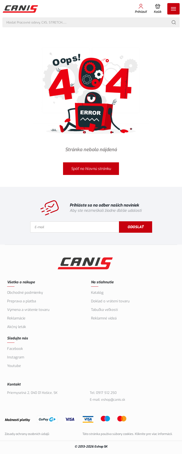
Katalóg (97, 292)
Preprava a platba (21, 301)
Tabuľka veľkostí (104, 309)
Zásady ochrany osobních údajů (27, 434)
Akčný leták (16, 326)
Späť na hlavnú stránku (91, 168)
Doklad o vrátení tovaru (110, 301)
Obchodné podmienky (25, 292)
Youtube (14, 365)
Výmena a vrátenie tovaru (28, 309)
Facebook (15, 348)
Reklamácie (16, 318)
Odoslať (135, 227)
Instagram (15, 357)
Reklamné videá (104, 318)
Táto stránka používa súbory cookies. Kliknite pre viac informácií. (127, 434)
